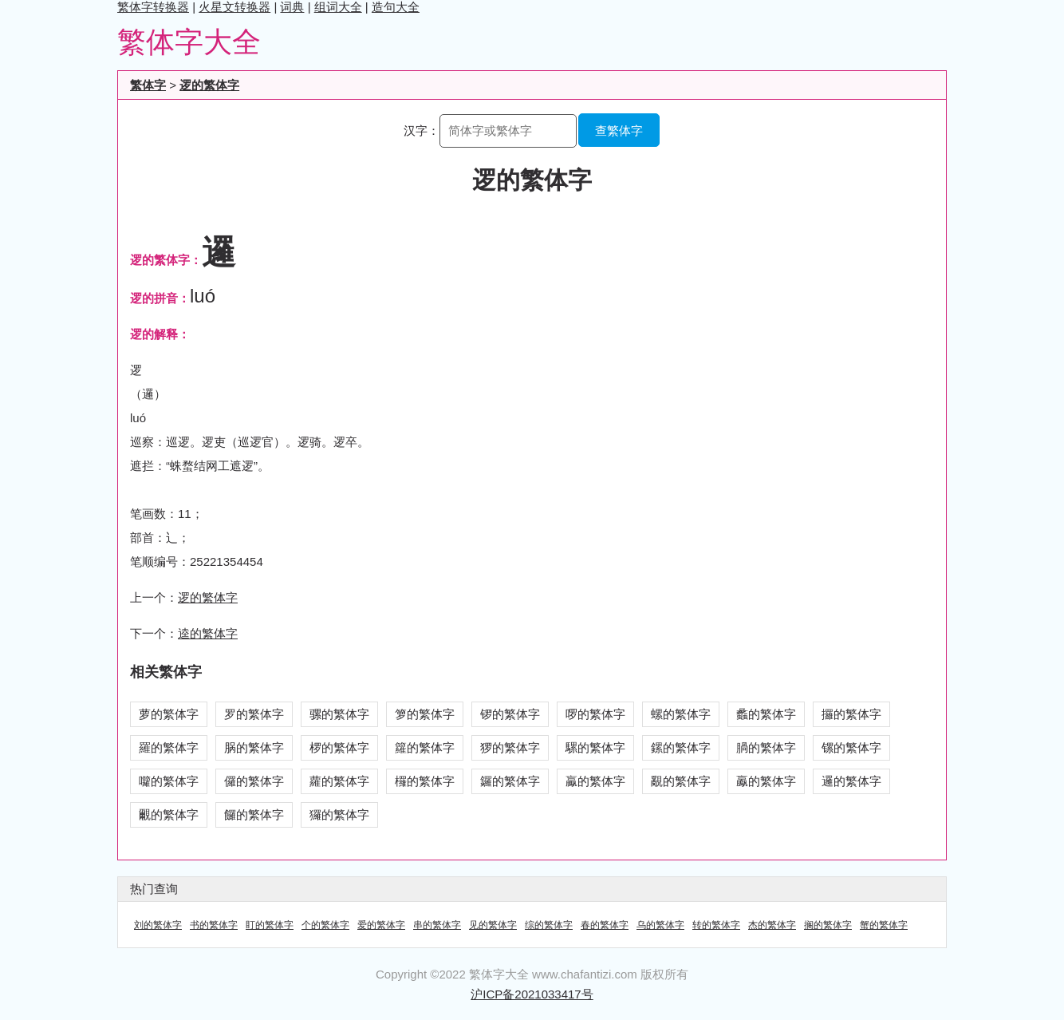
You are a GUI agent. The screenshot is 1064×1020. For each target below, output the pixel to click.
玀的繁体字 (339, 814)
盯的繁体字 (270, 925)
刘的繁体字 (158, 925)
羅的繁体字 (169, 747)
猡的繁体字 (510, 747)
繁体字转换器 (153, 7)
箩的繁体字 (425, 714)
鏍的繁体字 (681, 747)
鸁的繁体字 (766, 781)
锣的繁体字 (510, 714)
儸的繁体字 (254, 781)
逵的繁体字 (208, 633)
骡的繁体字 (339, 714)
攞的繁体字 (851, 714)
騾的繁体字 (595, 747)
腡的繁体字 (766, 747)
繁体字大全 (189, 42)
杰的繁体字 (772, 925)
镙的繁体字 (851, 747)
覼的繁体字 (169, 814)
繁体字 (148, 85)
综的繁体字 (549, 925)
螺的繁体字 (681, 714)
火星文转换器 (234, 7)
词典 (292, 7)
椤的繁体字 (339, 747)
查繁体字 (619, 130)
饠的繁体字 (254, 814)
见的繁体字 (493, 925)
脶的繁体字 (254, 747)
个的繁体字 (325, 925)
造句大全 (396, 7)
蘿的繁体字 (339, 781)
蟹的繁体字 (884, 925)
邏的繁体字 (851, 781)
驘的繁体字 (595, 781)
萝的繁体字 (169, 714)
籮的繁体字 (425, 747)
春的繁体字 (605, 925)
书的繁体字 (214, 925)
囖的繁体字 (169, 781)
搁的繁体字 (828, 925)
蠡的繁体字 (766, 714)
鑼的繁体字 (510, 781)
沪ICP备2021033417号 (532, 994)
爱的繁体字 (381, 925)
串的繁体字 (437, 925)
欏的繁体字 (425, 781)
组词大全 (338, 7)
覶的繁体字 (681, 781)
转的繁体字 (716, 925)
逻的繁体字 (209, 85)
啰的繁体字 (595, 714)
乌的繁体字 (660, 925)
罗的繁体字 (254, 714)
